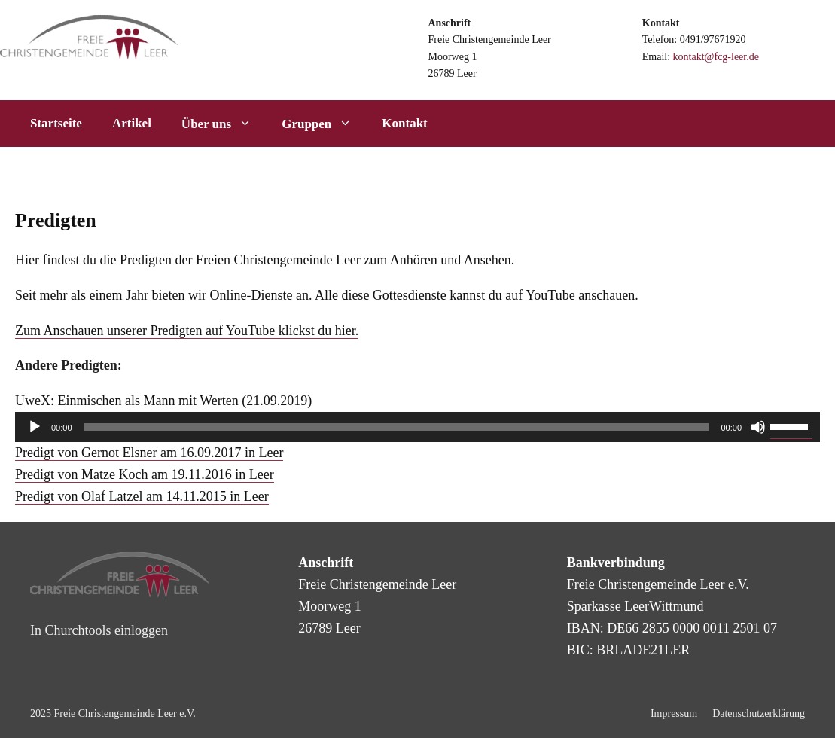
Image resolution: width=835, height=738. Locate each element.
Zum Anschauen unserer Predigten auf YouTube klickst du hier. (186, 330)
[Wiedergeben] (34, 427)
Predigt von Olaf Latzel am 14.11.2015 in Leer (142, 496)
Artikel (131, 123)
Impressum (674, 713)
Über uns (224, 123)
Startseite (56, 123)
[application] (417, 427)
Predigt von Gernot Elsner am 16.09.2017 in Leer (149, 452)
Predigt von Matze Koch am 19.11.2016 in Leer (144, 474)
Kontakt (404, 123)
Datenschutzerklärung (758, 713)
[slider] (396, 427)
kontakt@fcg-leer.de (716, 57)
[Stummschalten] (758, 427)
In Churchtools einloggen (99, 630)
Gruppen (324, 123)
